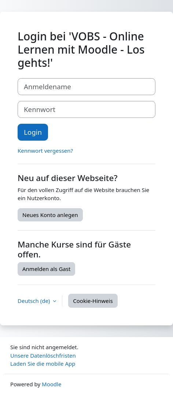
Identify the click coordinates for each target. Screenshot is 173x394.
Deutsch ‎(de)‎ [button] (34, 300)
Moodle (51, 384)
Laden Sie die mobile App (43, 363)
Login (33, 132)
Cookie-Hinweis (93, 300)
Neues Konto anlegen (50, 214)
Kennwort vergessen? (45, 150)
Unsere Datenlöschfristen (43, 355)
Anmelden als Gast (46, 268)
